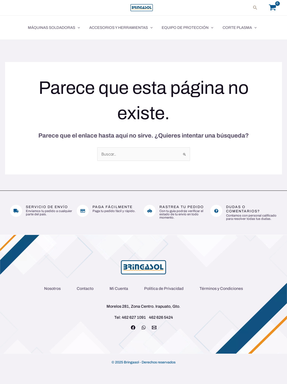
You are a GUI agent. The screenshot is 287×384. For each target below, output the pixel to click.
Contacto (85, 288)
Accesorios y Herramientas (119, 28)
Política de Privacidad (163, 288)
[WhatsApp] (143, 327)
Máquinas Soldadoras (54, 28)
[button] (255, 8)
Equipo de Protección (184, 28)
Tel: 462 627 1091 (130, 317)
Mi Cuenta (119, 288)
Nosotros (52, 288)
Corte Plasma (235, 28)
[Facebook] (133, 327)
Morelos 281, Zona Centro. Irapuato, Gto (143, 306)
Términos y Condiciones (221, 288)
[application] (77, 28)
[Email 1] (154, 327)
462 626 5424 (161, 317)
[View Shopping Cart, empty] (272, 7)
